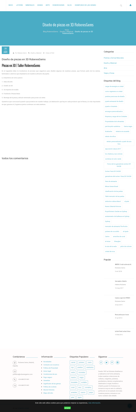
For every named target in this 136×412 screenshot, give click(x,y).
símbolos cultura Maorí (113, 201)
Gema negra (128, 126)
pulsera (81, 362)
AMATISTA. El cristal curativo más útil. (123, 264)
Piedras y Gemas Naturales (114, 58)
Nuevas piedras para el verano (122, 315)
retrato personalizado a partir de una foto (119, 143)
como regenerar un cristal (113, 91)
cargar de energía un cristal (114, 86)
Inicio (11, 5)
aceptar (67, 408)
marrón (73, 377)
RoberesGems (58, 5)
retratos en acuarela (122, 131)
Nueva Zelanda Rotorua (113, 206)
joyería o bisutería (111, 106)
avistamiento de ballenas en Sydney (117, 216)
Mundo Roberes (48, 390)
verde (73, 372)
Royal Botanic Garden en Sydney (116, 211)
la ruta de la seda (111, 246)
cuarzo (83, 392)
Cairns (107, 236)
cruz (79, 387)
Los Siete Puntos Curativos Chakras (122, 331)
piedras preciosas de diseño (115, 96)
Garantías (46, 380)
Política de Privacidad (50, 368)
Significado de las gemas (85, 5)
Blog (70, 5)
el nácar (107, 241)
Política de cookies (49, 387)
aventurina (89, 367)
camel (73, 362)
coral (72, 387)
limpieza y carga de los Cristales (116, 116)
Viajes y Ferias (109, 73)
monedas (82, 372)
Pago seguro (47, 377)
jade (72, 397)
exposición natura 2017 (113, 149)
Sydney (107, 221)
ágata (80, 397)
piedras (80, 367)
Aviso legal (47, 371)
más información (94, 403)
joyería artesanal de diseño (114, 101)
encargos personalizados (114, 111)
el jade (126, 201)
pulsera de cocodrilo (112, 231)
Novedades (47, 362)
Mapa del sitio (48, 393)
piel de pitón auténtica (112, 126)
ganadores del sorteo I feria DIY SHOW (118, 176)
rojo (72, 367)
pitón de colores (126, 246)
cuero (90, 362)
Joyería (19, 5)
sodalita (84, 382)
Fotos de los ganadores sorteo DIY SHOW (119, 165)
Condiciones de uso (50, 374)
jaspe (91, 392)
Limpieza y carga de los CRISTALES (122, 298)
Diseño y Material (110, 63)
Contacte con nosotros (51, 365)
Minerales (30, 5)
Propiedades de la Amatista (114, 121)
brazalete (74, 382)
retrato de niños (110, 136)
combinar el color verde (113, 159)
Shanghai (117, 241)
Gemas (40, 5)
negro (82, 377)
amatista (74, 392)
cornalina (88, 387)
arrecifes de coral (119, 236)
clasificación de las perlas (114, 191)
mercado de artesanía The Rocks (116, 226)
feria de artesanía (111, 181)
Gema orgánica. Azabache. (121, 281)
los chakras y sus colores (113, 154)
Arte (48, 5)
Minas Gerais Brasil (111, 186)
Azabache (108, 131)
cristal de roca (110, 251)
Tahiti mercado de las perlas (114, 196)
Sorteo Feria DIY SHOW (113, 171)
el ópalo (125, 231)
